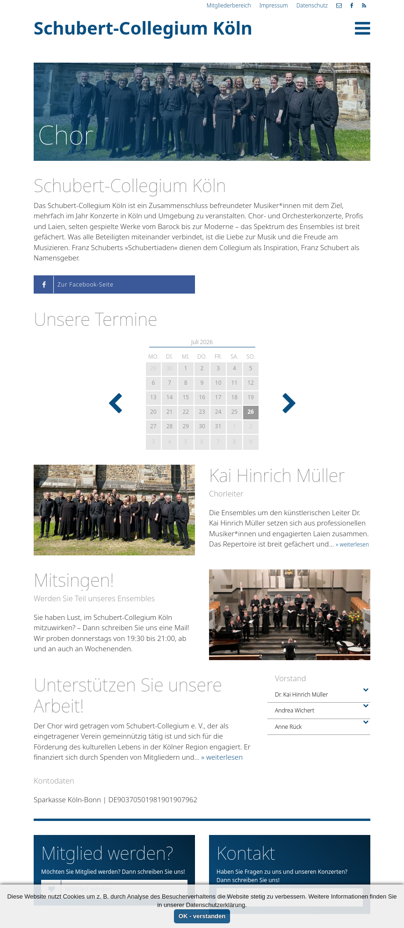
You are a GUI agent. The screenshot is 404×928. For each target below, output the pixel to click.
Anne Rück (319, 727)
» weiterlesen (352, 544)
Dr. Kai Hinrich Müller (319, 694)
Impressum (273, 5)
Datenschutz (312, 5)
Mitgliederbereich (229, 5)
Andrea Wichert (319, 710)
